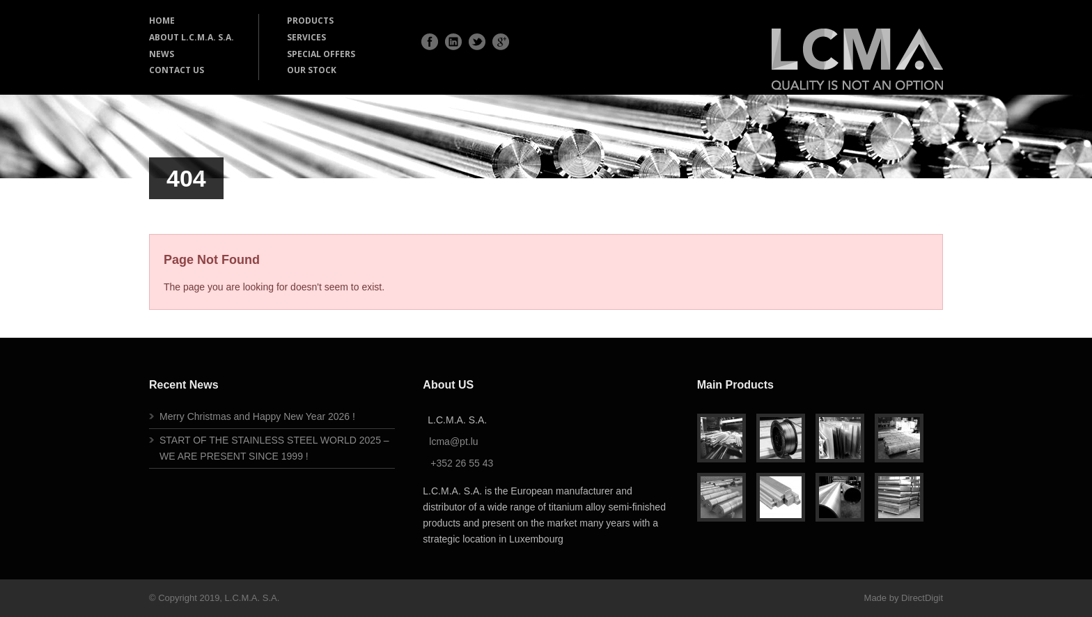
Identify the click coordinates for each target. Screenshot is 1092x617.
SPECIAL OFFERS (321, 54)
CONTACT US (176, 70)
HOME (162, 20)
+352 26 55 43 (461, 463)
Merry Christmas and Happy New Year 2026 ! (257, 416)
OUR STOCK (311, 70)
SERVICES (306, 37)
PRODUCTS (310, 20)
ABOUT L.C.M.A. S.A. (191, 37)
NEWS (161, 54)
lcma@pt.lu (453, 441)
